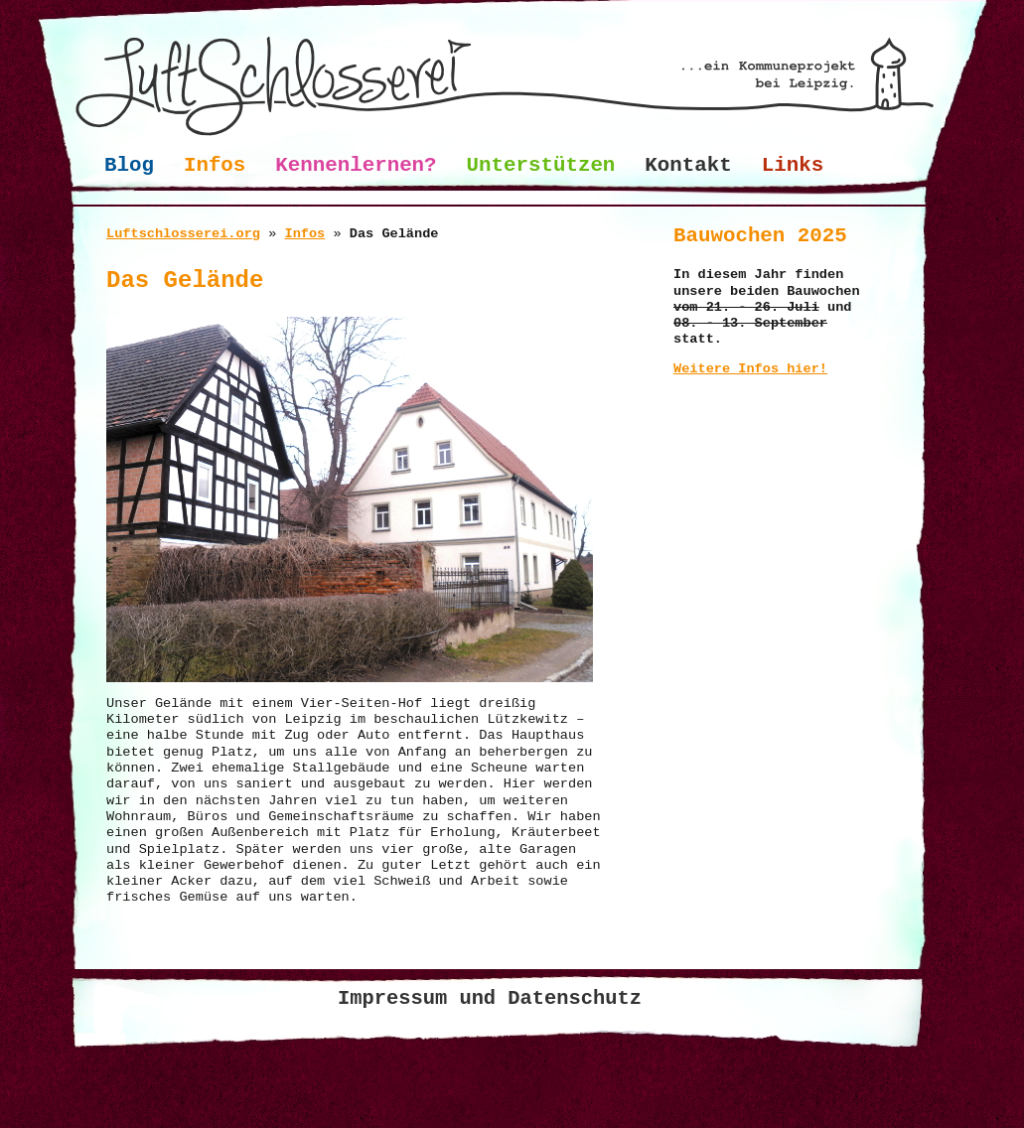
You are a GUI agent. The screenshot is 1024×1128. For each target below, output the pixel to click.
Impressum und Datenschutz (490, 998)
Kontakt (688, 165)
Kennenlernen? (355, 165)
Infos (214, 165)
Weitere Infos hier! (750, 368)
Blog (129, 165)
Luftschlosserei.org (183, 233)
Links (792, 165)
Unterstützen (541, 165)
